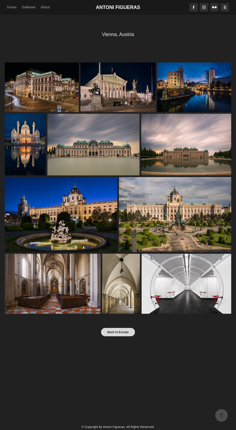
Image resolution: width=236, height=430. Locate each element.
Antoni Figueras (118, 7)
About (45, 7)
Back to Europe (118, 332)
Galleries (29, 7)
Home (11, 7)
